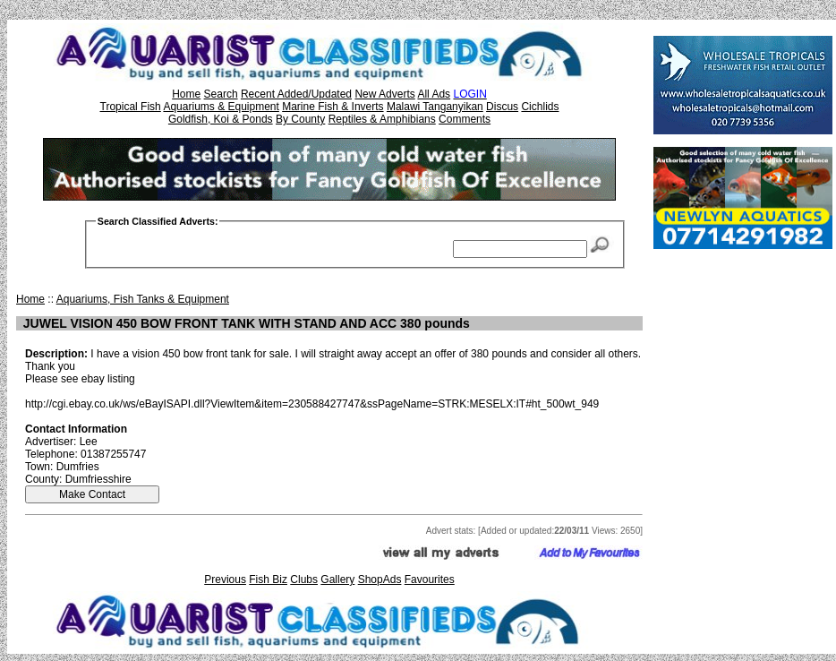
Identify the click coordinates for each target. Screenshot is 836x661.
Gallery (337, 579)
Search (221, 94)
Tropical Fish (130, 106)
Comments (465, 119)
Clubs (304, 579)
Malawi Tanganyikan (435, 106)
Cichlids (540, 106)
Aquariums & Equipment (220, 106)
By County (300, 119)
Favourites (430, 579)
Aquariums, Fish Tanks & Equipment (142, 299)
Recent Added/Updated (296, 94)
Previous (225, 579)
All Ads (433, 94)
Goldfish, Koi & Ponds (220, 119)
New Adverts (384, 94)
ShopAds (380, 579)
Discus (502, 106)
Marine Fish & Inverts (332, 106)
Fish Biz (268, 579)
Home (186, 94)
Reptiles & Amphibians (382, 119)
